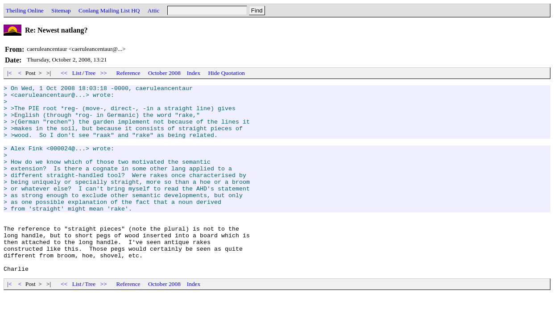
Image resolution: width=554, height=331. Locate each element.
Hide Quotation (226, 73)
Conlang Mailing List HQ (109, 10)
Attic (154, 10)
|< (9, 73)
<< (64, 73)
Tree (90, 73)
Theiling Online (25, 10)
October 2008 (164, 73)
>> (104, 73)
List (77, 73)
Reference (128, 73)
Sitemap (61, 10)
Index (193, 73)
